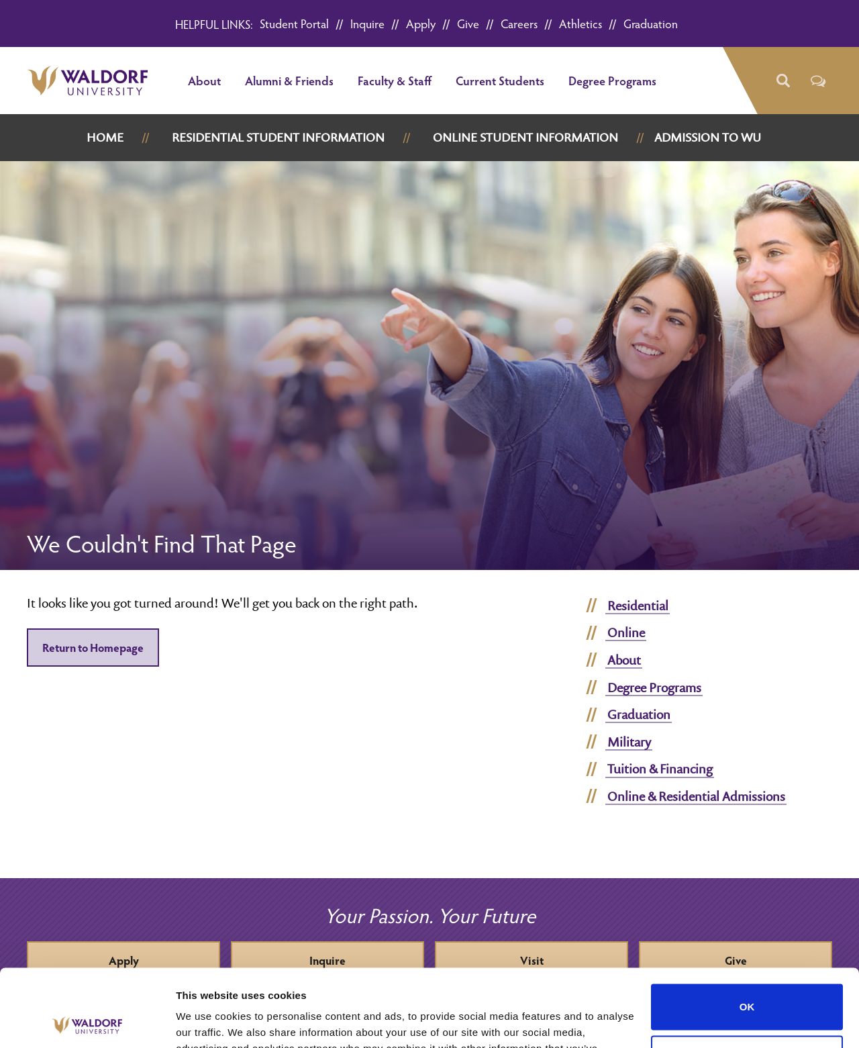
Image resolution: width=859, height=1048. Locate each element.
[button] (782, 81)
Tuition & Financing (660, 768)
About (204, 80)
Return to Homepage (93, 647)
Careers (519, 23)
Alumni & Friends (289, 80)
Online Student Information (525, 137)
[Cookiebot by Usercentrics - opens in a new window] (87, 1022)
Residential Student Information (278, 137)
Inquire (367, 23)
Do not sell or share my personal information (747, 978)
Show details (207, 1021)
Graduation (650, 23)
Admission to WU (707, 137)
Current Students (500, 80)
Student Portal (294, 23)
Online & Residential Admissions (696, 796)
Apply (421, 23)
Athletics (580, 23)
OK (747, 927)
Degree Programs (612, 80)
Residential (637, 605)
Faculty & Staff (395, 80)
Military (629, 742)
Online (626, 632)
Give (468, 23)
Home (105, 137)
